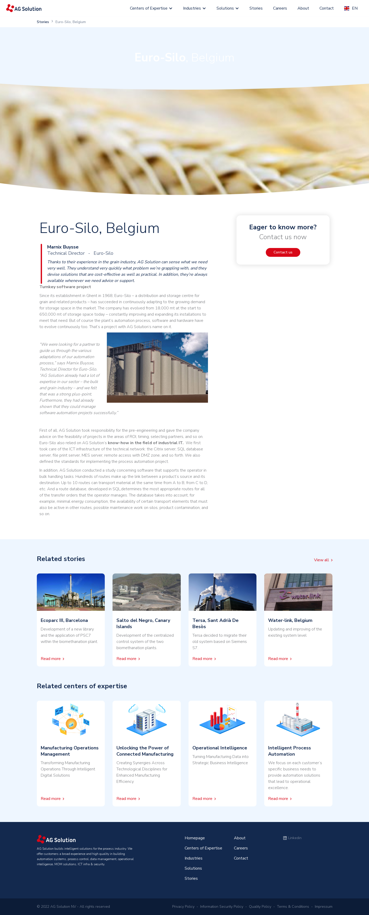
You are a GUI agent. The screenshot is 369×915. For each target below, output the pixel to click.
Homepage (195, 838)
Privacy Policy (183, 906)
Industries (192, 8)
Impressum (323, 906)
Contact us (283, 252)
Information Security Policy (221, 906)
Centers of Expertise (149, 8)
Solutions (225, 8)
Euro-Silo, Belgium (70, 21)
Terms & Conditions (293, 906)
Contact (326, 8)
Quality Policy (260, 906)
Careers (280, 8)
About (303, 8)
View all (321, 560)
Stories (256, 8)
